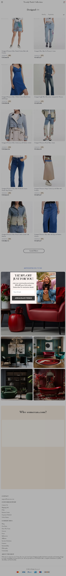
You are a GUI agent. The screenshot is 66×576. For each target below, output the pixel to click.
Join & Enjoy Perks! (23, 298)
